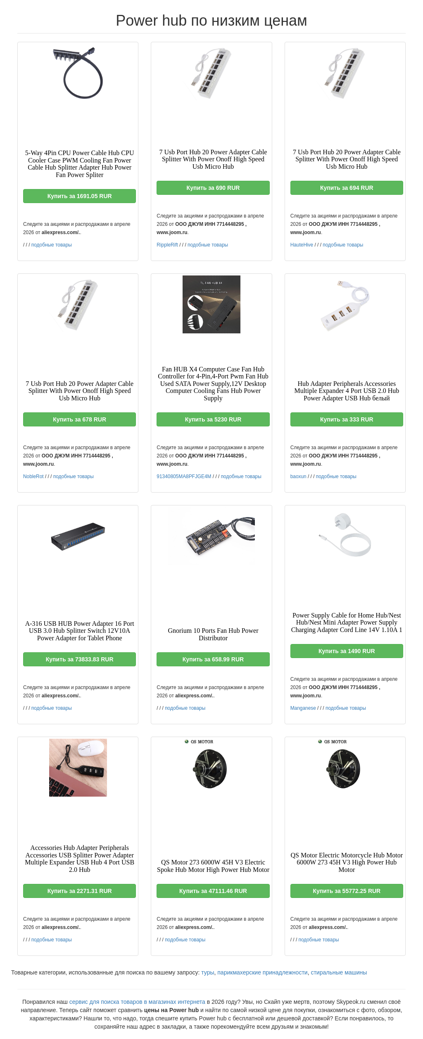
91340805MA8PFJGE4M (184, 476)
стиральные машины (339, 972)
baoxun (298, 476)
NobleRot (33, 476)
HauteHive (302, 245)
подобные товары (51, 245)
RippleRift (167, 245)
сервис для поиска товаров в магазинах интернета (137, 1001)
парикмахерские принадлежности (262, 972)
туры (207, 972)
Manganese (303, 708)
